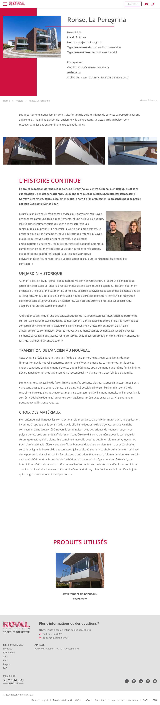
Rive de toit (9, 652)
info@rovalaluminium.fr (55, 637)
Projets (19, 100)
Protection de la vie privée (66, 700)
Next (153, 150)
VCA (88, 700)
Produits (7, 648)
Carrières (133, 3)
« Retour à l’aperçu (148, 100)
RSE (5, 660)
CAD (5, 656)
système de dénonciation (125, 700)
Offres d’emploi (40, 700)
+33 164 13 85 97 (52, 633)
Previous (7, 150)
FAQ (5, 668)
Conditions (100, 700)
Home (6, 100)
